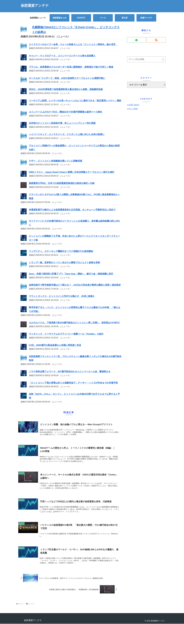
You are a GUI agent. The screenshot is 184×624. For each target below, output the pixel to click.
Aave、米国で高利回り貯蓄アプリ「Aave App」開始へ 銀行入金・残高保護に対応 (71, 274)
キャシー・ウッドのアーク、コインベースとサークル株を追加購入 (62, 55)
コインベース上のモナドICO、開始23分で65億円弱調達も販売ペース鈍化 (65, 112)
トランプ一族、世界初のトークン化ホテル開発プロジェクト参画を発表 (64, 262)
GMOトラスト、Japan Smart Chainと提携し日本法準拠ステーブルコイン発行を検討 (71, 172)
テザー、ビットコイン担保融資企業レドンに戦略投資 (55, 161)
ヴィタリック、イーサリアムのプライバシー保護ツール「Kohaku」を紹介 (66, 334)
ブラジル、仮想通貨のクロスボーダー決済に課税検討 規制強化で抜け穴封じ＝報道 (71, 67)
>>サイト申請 (132, 109)
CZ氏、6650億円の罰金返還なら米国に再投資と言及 (55, 345)
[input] (146, 59)
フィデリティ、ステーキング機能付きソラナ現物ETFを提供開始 (61, 251)
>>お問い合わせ (133, 105)
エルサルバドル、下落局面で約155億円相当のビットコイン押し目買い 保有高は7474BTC (74, 322)
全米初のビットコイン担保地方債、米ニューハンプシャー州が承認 (62, 123)
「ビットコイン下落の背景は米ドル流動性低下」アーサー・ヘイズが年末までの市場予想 (73, 383)
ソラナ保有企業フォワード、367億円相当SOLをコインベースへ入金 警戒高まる (69, 371)
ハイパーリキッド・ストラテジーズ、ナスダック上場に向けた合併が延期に (66, 134)
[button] (163, 60)
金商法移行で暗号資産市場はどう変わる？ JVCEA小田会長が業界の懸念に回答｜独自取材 (75, 285)
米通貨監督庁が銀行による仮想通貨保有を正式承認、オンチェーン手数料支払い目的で (72, 209)
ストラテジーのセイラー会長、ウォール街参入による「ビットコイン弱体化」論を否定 (73, 44)
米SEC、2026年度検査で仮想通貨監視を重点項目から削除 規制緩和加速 (66, 89)
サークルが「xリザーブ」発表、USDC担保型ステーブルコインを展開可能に (67, 78)
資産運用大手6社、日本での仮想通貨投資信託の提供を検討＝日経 (62, 183)
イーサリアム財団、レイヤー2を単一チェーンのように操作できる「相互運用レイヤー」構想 (75, 100)
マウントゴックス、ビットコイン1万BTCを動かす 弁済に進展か (62, 296)
